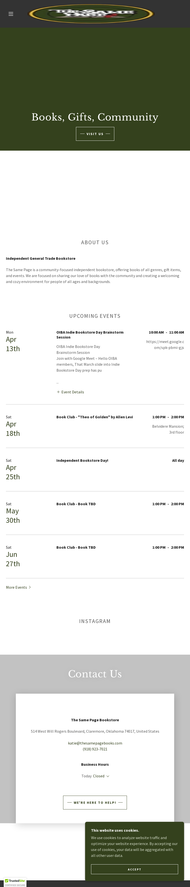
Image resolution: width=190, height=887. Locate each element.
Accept (135, 869)
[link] (91, 14)
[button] (11, 14)
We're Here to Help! (95, 820)
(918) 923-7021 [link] (95, 760)
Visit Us (95, 134)
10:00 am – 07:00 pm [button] (103, 787)
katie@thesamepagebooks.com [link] (95, 754)
